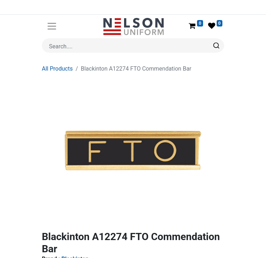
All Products (57, 51)
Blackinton (75, 241)
